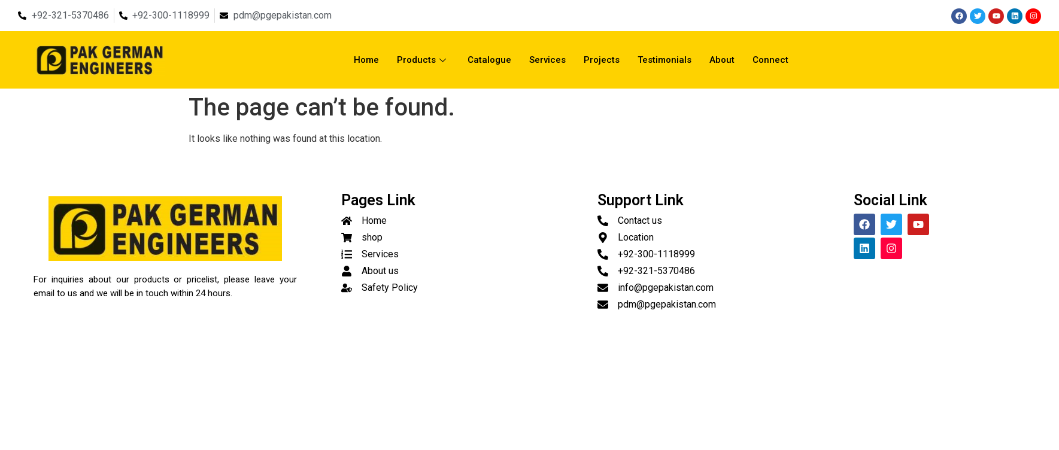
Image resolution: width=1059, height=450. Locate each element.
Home (366, 59)
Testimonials (664, 59)
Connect (770, 59)
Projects (602, 59)
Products (421, 59)
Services (547, 59)
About (722, 59)
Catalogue (489, 59)
